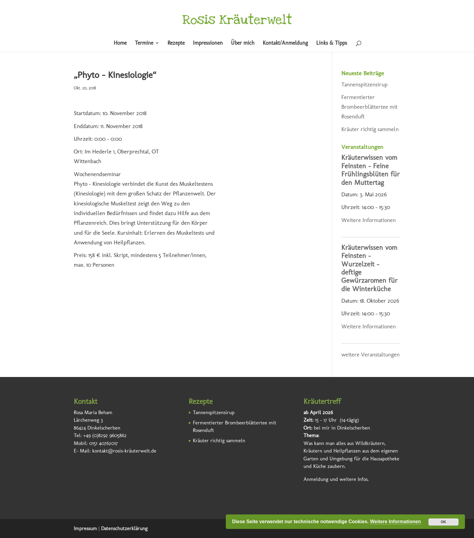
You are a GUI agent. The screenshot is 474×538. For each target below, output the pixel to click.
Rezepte (176, 43)
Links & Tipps (331, 43)
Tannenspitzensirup (364, 84)
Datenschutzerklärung (124, 528)
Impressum (85, 528)
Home (120, 43)
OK (443, 522)
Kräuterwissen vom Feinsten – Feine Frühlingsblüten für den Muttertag (370, 169)
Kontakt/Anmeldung (285, 43)
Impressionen (208, 43)
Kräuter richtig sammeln (370, 129)
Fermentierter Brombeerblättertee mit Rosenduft (369, 107)
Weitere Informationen (368, 220)
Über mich (243, 43)
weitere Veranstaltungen (370, 354)
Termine (144, 43)
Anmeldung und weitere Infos (336, 479)
